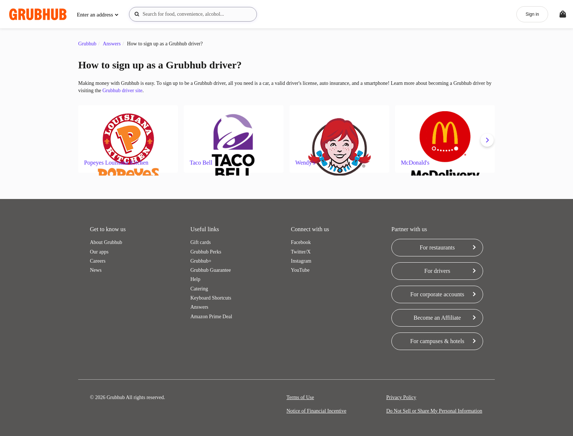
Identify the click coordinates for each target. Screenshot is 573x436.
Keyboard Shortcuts (210, 298)
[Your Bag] (562, 14)
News (96, 270)
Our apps (99, 252)
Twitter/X (301, 252)
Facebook (301, 242)
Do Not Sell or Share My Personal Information (434, 411)
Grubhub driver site (122, 90)
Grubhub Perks (205, 252)
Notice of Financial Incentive (316, 411)
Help (195, 279)
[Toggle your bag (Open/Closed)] (562, 14)
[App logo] (38, 14)
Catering (199, 289)
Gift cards (200, 242)
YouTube (300, 270)
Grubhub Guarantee (210, 270)
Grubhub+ (201, 261)
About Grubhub (106, 242)
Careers (98, 261)
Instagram (301, 261)
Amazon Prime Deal (211, 316)
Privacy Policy (401, 397)
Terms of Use (300, 397)
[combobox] (193, 14)
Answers (199, 307)
